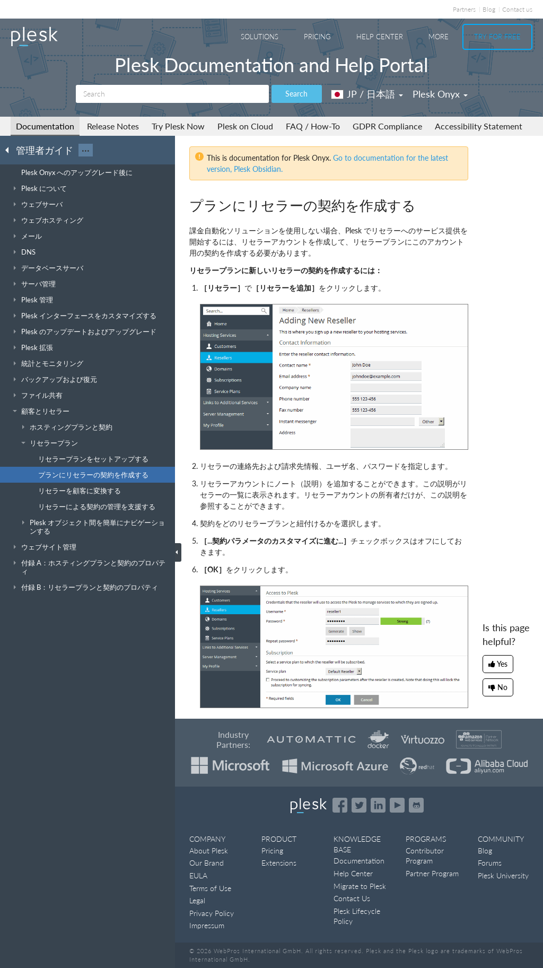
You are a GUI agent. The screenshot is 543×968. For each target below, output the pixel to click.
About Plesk (208, 850)
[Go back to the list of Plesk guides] (10, 149)
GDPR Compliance (387, 126)
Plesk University (503, 875)
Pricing (317, 36)
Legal (197, 900)
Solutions (259, 36)
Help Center (379, 36)
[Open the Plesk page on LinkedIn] (378, 805)
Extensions (278, 862)
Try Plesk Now (178, 126)
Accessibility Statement (478, 126)
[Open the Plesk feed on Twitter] (359, 805)
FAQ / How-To (313, 126)
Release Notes (113, 126)
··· (86, 150)
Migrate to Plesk (360, 886)
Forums (490, 862)
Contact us (517, 9)
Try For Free (497, 36)
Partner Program (432, 873)
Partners (464, 9)
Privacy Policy (211, 913)
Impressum (206, 925)
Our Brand (206, 862)
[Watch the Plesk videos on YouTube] (397, 805)
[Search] (172, 94)
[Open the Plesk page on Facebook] (339, 805)
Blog (489, 9)
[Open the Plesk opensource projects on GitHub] (416, 805)
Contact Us (352, 898)
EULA (198, 875)
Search (296, 93)
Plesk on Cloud (245, 126)
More (438, 36)
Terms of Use (210, 888)
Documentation (45, 126)
